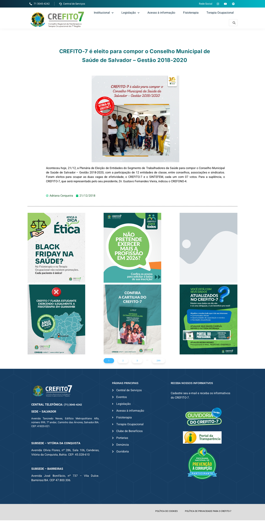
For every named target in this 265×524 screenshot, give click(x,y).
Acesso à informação (161, 12)
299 (158, 360)
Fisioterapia (191, 12)
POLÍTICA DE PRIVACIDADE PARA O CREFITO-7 (208, 511)
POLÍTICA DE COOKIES (166, 511)
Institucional (104, 12)
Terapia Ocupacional (220, 12)
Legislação (130, 12)
